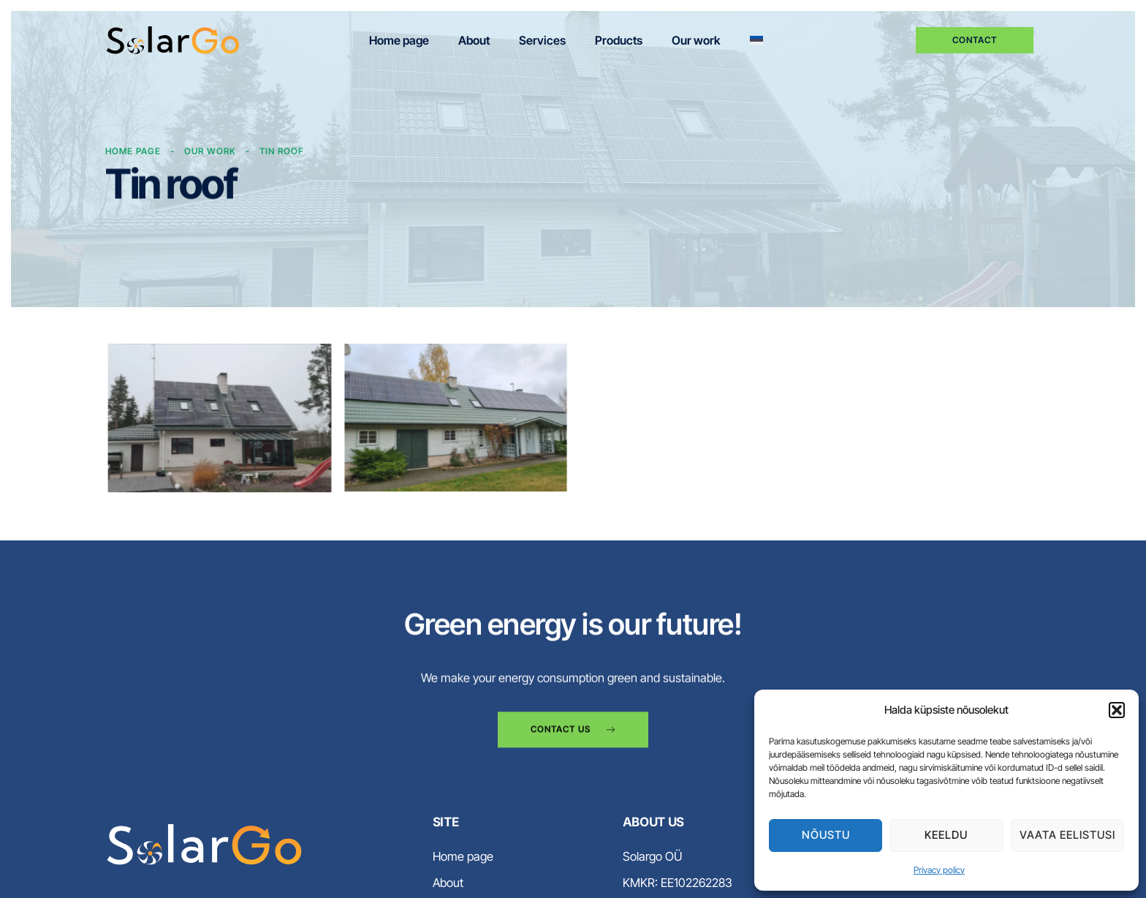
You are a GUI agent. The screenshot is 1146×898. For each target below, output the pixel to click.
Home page (399, 40)
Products (618, 40)
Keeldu (946, 835)
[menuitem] (756, 40)
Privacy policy (939, 869)
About (474, 40)
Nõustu (826, 835)
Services (542, 40)
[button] (1116, 710)
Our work (696, 40)
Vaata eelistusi (1067, 835)
